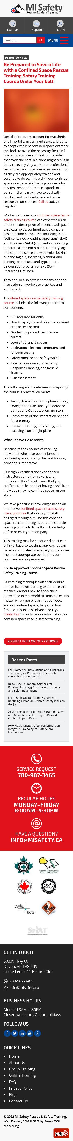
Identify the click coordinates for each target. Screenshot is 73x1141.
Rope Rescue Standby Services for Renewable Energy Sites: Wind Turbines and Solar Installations (34, 687)
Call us (43, 201)
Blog (12, 1094)
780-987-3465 (13, 29)
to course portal (60, 29)
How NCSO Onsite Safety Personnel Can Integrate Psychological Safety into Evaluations (34, 729)
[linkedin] (22, 1033)
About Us (17, 1062)
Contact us (12, 614)
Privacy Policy (20, 1088)
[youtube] (29, 1033)
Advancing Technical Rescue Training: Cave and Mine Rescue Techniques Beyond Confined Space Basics (36, 715)
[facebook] (7, 1033)
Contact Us (18, 1101)
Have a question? (36, 837)
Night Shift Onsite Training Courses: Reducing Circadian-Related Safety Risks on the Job (36, 701)
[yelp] (61, 1132)
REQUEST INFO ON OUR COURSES (33, 641)
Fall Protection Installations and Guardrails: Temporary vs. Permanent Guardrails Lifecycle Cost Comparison (36, 673)
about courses (36, 29)
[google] (37, 1033)
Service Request (36, 772)
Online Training (22, 1075)
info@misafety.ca (24, 987)
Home (14, 1056)
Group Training (22, 1069)
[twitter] (14, 1033)
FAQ (12, 1081)
